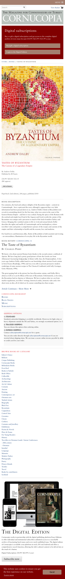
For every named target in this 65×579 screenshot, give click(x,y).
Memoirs (5, 453)
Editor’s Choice (7, 355)
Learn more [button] (9, 575)
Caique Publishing (8, 360)
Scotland (5, 475)
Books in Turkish (7, 371)
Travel (4, 469)
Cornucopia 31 (24, 241)
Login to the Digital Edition (16, 52)
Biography (5, 403)
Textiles (4, 467)
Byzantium (5, 408)
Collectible (5, 376)
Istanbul (4, 448)
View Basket (55, 8)
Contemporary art (8, 395)
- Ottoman (5, 445)
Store (4, 62)
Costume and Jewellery (10, 424)
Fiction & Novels (8, 429)
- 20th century (7, 443)
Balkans (4, 357)
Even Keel (5, 368)
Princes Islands (7, 464)
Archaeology (6, 379)
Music (5, 303)
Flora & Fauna (7, 432)
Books (12, 62)
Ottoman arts (6, 397)
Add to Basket (7, 186)
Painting (5, 392)
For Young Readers (8, 435)
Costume (5, 387)
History (4, 437)
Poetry (4, 461)
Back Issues (7, 300)
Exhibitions (6, 427)
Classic (4, 419)
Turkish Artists (7, 400)
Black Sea (5, 405)
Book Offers (6, 373)
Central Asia (6, 413)
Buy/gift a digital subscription (17, 46)
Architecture (6, 381)
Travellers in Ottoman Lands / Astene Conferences (20, 440)
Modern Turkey (7, 456)
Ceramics (5, 416)
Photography (6, 459)
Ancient (4, 389)
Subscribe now (11, 558)
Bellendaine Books (8, 365)
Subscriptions (9, 306)
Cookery (5, 421)
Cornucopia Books (8, 363)
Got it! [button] (52, 572)
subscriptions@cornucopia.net (20, 332)
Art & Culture (7, 384)
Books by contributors (9, 472)
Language (5, 451)
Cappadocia (6, 411)
